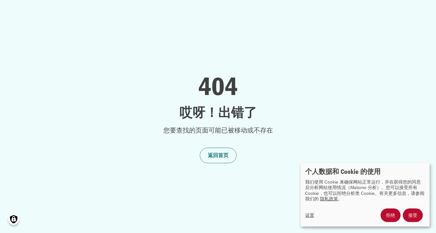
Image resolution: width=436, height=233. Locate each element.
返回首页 (218, 155)
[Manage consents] (13, 219)
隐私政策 (329, 199)
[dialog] (365, 195)
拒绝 (390, 215)
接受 (412, 215)
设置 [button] (309, 215)
